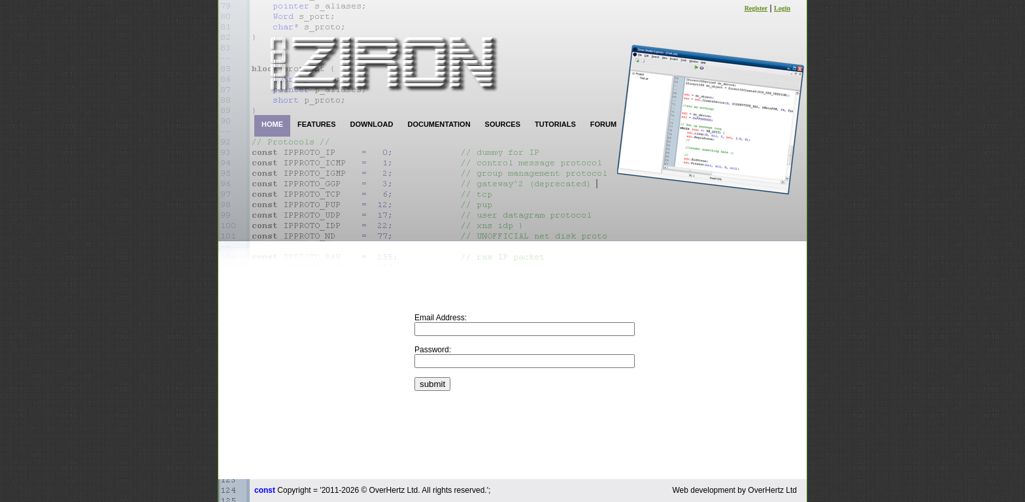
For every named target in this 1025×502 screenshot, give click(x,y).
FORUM (603, 124)
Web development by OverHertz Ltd (734, 490)
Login (782, 8)
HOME (272, 124)
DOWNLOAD (371, 124)
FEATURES (316, 124)
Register (756, 8)
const (264, 490)
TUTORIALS (555, 124)
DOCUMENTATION (438, 124)
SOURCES (502, 124)
